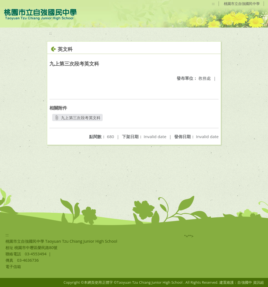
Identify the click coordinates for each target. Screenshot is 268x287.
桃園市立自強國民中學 (242, 3)
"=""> (188, 236)
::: (213, 3)
